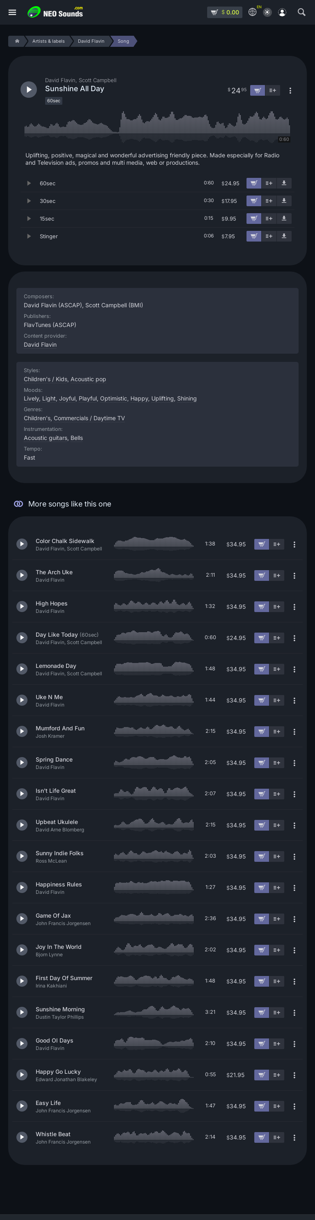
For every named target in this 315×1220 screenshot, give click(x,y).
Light (49, 398)
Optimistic (113, 398)
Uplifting (162, 398)
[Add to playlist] (269, 183)
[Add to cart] (254, 183)
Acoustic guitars (45, 437)
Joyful (67, 398)
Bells (77, 437)
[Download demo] (284, 183)
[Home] (15, 41)
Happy (139, 398)
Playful (88, 398)
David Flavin (40, 344)
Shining (187, 398)
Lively (31, 398)
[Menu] (12, 12)
